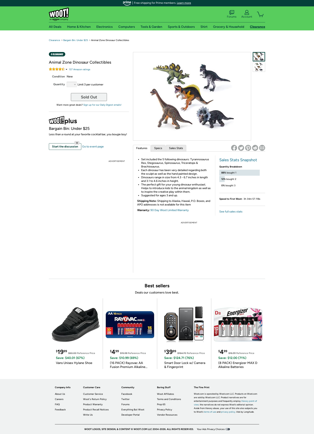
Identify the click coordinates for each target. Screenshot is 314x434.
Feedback (60, 409)
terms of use (210, 412)
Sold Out (89, 97)
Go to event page (93, 146)
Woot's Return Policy (95, 399)
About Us (60, 394)
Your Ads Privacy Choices (211, 429)
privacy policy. (228, 412)
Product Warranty (93, 404)
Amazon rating (79, 69)
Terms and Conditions (169, 399)
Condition (58, 76)
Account (246, 14)
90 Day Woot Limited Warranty (169, 210)
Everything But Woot (132, 409)
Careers (59, 399)
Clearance (54, 40)
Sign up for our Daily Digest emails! (102, 104)
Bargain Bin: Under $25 (75, 40)
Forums (232, 14)
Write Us (88, 414)
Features (141, 148)
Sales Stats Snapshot (238, 159)
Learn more (184, 3)
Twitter (125, 399)
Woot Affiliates (165, 394)
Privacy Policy (164, 409)
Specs (158, 148)
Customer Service (93, 394)
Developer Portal (130, 414)
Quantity (59, 84)
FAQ (57, 404)
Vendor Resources (167, 414)
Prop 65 (161, 404)
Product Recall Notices (96, 409)
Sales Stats (176, 148)
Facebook (126, 394)
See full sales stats (231, 211)
